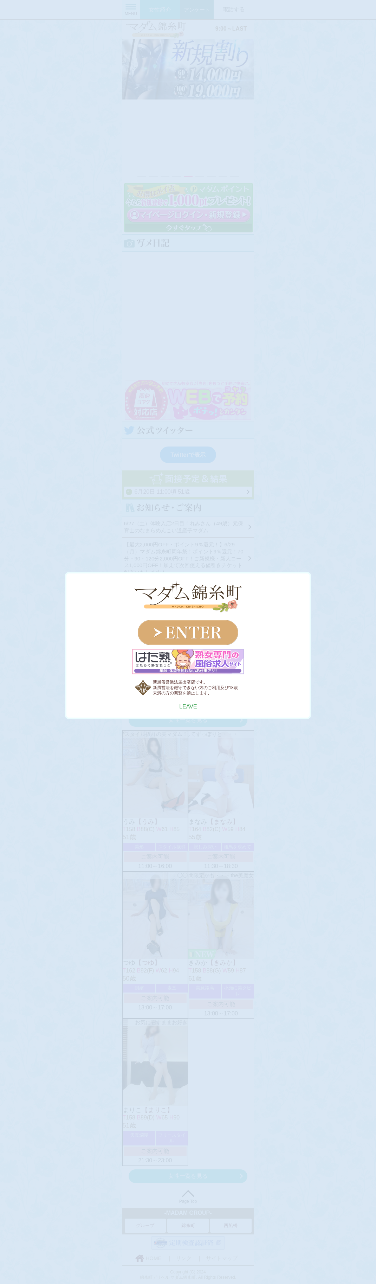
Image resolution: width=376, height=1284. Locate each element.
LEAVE (188, 707)
